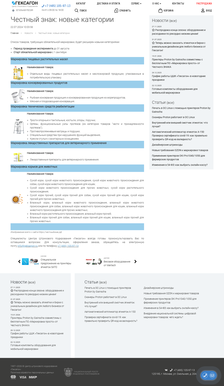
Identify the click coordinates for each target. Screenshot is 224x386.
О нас (156, 3)
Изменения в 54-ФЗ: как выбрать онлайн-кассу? (180, 164)
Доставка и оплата (108, 3)
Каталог (81, 3)
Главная (15, 33)
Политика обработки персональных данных (32, 372)
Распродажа (204, 3)
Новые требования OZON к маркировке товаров (180, 150)
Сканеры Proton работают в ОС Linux (173, 117)
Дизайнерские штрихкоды (167, 144)
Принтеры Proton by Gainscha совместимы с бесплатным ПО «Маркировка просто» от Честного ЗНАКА (36, 321)
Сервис (135, 3)
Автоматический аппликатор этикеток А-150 (178, 131)
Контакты (178, 3)
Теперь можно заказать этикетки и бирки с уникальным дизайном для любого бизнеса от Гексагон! (37, 306)
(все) (173, 21)
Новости (28, 33)
